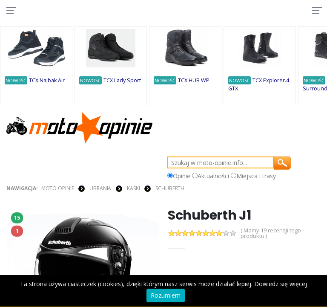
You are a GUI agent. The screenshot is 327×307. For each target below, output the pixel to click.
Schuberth (169, 188)
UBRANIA (100, 188)
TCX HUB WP (193, 80)
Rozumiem (166, 295)
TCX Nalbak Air (47, 80)
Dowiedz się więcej (280, 284)
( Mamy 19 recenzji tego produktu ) (271, 233)
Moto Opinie (57, 188)
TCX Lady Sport (122, 80)
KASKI (133, 188)
